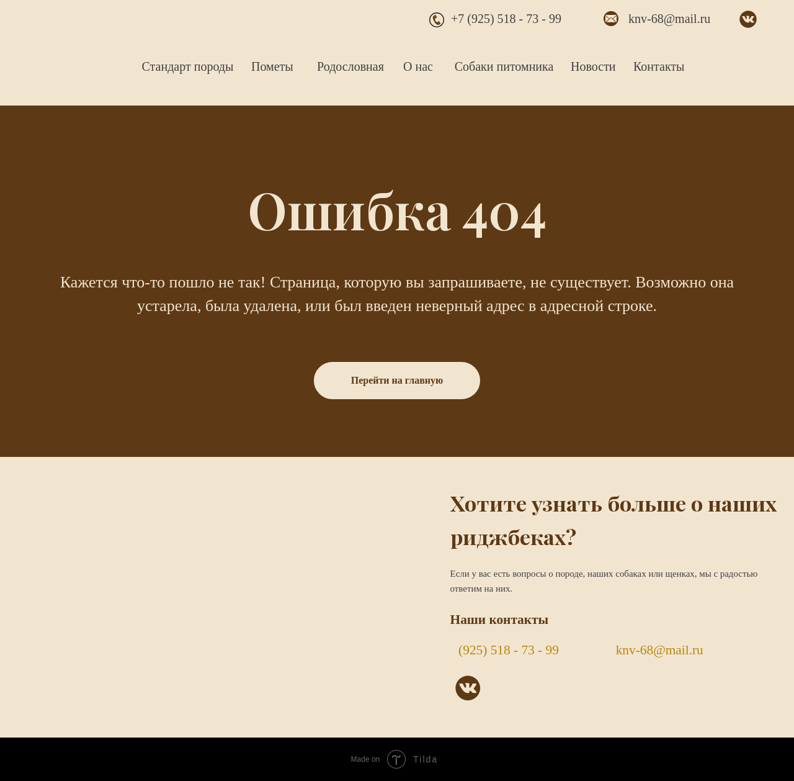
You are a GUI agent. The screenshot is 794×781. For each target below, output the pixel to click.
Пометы (272, 66)
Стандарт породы (188, 66)
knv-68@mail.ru (669, 18)
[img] (68, 48)
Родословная (350, 66)
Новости (593, 66)
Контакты (659, 66)
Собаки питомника (504, 66)
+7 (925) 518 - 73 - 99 (506, 18)
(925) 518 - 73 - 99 (508, 650)
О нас (418, 66)
